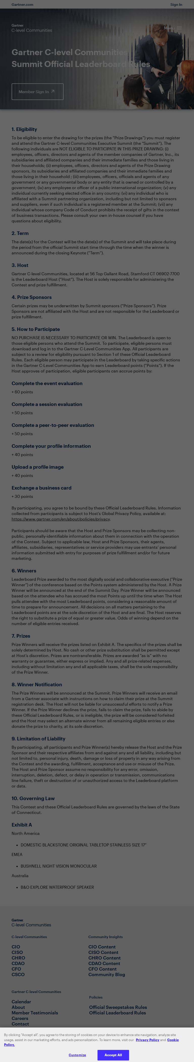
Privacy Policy (147, 1042)
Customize (77, 1057)
